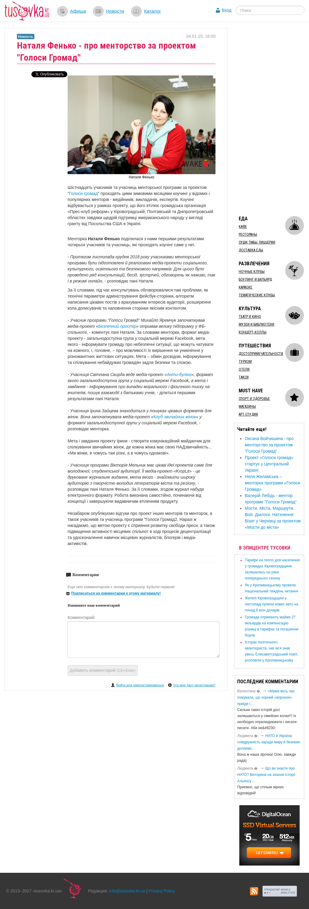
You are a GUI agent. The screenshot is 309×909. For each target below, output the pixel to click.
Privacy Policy (161, 890)
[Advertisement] (271, 118)
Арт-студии (248, 414)
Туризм (245, 361)
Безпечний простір (117, 326)
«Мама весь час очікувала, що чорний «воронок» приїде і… (266, 697)
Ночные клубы (252, 272)
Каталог (152, 11)
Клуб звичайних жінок (174, 416)
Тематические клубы (257, 295)
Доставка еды (251, 250)
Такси (244, 377)
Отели (244, 369)
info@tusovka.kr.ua (127, 890)
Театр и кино (250, 316)
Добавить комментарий (102, 670)
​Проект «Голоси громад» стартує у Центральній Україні (269, 464)
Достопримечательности (261, 354)
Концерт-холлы (252, 332)
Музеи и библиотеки (256, 324)
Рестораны (248, 234)
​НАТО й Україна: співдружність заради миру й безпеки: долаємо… (269, 742)
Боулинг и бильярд (255, 279)
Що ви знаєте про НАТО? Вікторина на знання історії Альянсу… (266, 774)
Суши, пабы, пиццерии (257, 242)
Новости (115, 11)
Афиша (78, 11)
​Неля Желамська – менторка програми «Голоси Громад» (272, 483)
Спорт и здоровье (254, 399)
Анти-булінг (179, 374)
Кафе (243, 227)
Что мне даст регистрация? (194, 685)
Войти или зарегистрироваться (140, 685)
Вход (226, 10)
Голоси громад (83, 193)
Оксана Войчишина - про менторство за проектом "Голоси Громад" (269, 445)
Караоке (245, 287)
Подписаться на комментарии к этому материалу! (116, 593)
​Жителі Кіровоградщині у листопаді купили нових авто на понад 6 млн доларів (271, 604)
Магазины (247, 406)
